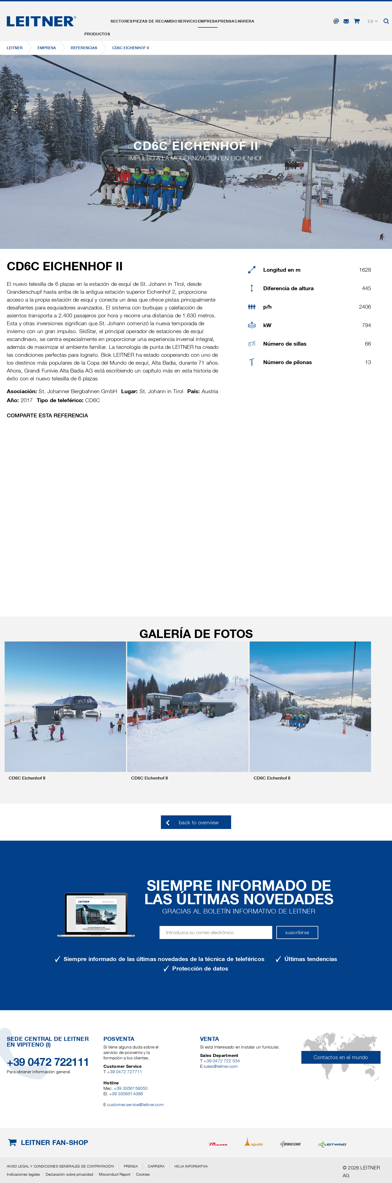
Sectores (132, 20)
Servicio (211, 20)
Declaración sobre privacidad (69, 1174)
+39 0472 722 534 (222, 1060)
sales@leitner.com (221, 1066)
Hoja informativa (191, 1166)
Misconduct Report (114, 1174)
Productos (101, 20)
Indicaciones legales (23, 1174)
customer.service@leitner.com (135, 1104)
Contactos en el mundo (341, 1057)
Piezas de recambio (172, 20)
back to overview (199, 822)
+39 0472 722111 (48, 1062)
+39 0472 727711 (124, 1071)
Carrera (288, 20)
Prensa (263, 20)
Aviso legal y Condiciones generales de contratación (60, 1166)
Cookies (143, 1174)
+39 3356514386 (126, 1093)
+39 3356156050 (131, 1088)
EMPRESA (238, 20)
